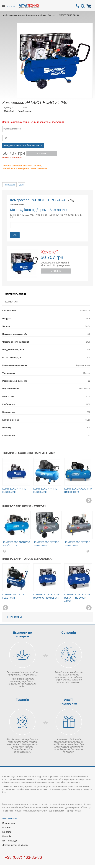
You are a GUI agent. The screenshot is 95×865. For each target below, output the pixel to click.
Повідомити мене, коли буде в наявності (23, 145)
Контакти (6, 832)
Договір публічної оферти (15, 845)
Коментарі (11, 301)
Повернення (8, 823)
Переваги (13, 617)
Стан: (25, 107)
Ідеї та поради (9, 840)
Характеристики (15, 294)
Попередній (9, 184)
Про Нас (6, 827)
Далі (21, 184)
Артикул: (8, 107)
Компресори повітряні (36, 15)
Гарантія (6, 836)
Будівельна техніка (15, 15)
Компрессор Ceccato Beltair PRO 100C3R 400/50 (77, 597)
